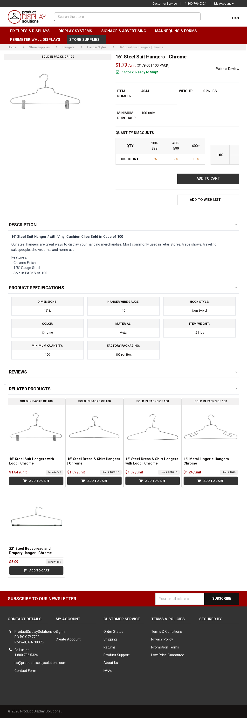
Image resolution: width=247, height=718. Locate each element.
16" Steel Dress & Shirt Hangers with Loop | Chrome (151, 461)
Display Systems (77, 31)
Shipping (110, 639)
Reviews (18, 371)
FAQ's (107, 671)
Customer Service (164, 3)
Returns (109, 647)
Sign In (61, 632)
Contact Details (24, 619)
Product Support (116, 655)
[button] (208, 200)
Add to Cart (36, 481)
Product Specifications (36, 287)
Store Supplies (86, 39)
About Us (110, 663)
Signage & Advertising (125, 31)
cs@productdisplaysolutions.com (40, 663)
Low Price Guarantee (167, 655)
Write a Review (227, 69)
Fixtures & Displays (32, 31)
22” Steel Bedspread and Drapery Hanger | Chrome (30, 551)
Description (23, 224)
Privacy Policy (162, 639)
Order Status (113, 632)
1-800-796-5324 (195, 3)
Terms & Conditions (166, 632)
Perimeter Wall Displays (37, 39)
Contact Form (25, 671)
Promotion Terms (165, 647)
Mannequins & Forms (178, 31)
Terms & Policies (168, 619)
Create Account (68, 639)
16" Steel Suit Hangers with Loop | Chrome (31, 461)
